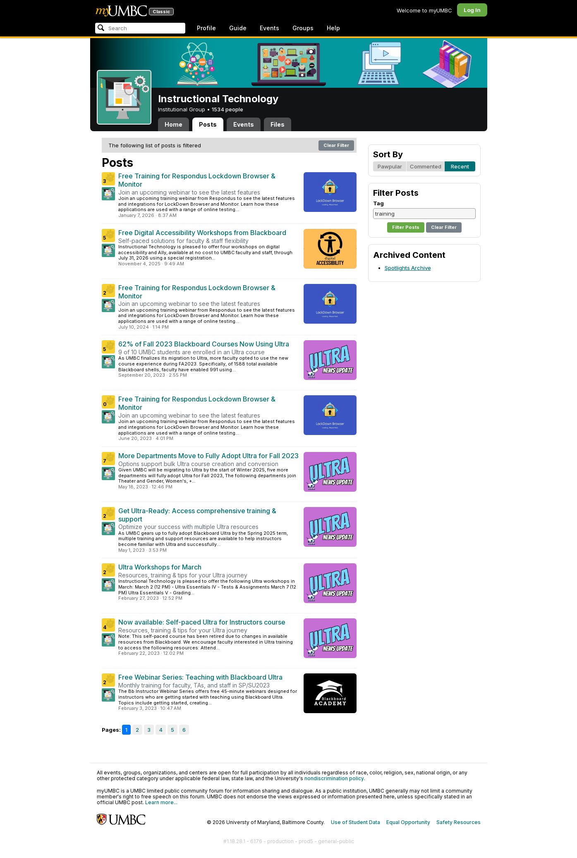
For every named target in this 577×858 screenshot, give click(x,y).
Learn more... (161, 802)
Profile (206, 27)
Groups (303, 27)
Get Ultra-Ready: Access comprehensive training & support (197, 515)
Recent (460, 166)
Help (333, 27)
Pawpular (390, 166)
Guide (238, 27)
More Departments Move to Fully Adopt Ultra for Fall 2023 (208, 456)
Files (278, 124)
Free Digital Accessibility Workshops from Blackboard (202, 232)
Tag (378, 203)
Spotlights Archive (408, 267)
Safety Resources (458, 822)
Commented (425, 166)
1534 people (227, 109)
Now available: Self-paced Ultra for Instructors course (201, 622)
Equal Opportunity (408, 822)
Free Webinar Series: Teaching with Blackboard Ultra (200, 677)
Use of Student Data (355, 822)
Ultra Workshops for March (159, 567)
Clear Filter (336, 145)
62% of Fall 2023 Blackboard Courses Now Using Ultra (203, 344)
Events (269, 27)
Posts (208, 124)
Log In (472, 10)
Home (173, 124)
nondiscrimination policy (334, 778)
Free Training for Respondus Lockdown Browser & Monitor (196, 180)
